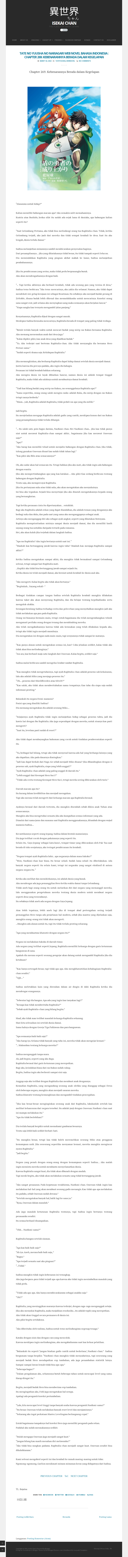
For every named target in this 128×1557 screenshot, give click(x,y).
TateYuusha (61, 61)
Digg (90, 1495)
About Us (24, 40)
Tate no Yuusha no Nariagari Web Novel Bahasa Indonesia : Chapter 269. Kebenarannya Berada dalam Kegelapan (64, 55)
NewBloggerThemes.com (54, 1550)
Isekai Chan (32, 1549)
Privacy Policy (104, 1549)
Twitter (59, 1495)
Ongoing (35, 40)
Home (14, 40)
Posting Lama (105, 1517)
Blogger (47, 1549)
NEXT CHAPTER (79, 1476)
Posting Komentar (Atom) (39, 1538)
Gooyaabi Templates (80, 1550)
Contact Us (99, 40)
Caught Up (46, 40)
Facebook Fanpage (73, 40)
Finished (58, 40)
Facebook (48, 1495)
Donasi (87, 40)
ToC (66, 1476)
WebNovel (70, 61)
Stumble (80, 1495)
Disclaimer (111, 40)
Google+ (70, 1495)
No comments (85, 61)
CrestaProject (27, 1550)
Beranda (66, 1517)
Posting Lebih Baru (25, 1517)
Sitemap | (97, 1549)
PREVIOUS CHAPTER (51, 1476)
